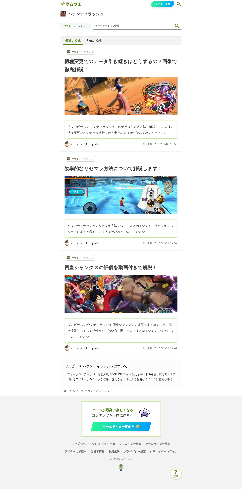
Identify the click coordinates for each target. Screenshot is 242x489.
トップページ (80, 444)
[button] (179, 4)
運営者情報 (97, 451)
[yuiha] (67, 144)
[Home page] (64, 391)
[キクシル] (121, 468)
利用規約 (114, 451)
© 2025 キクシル (121, 459)
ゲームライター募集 (157, 444)
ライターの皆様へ (76, 451)
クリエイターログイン (164, 451)
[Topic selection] (76, 26)
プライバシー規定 (135, 451)
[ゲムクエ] (63, 4)
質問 (175, 476)
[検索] (138, 26)
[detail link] (121, 98)
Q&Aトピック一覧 (103, 444)
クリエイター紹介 (130, 444)
